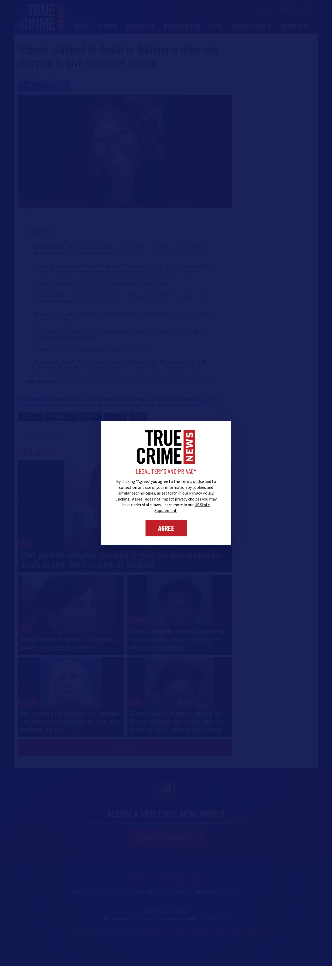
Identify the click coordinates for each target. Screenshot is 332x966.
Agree (166, 528)
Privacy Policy (201, 493)
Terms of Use (192, 481)
